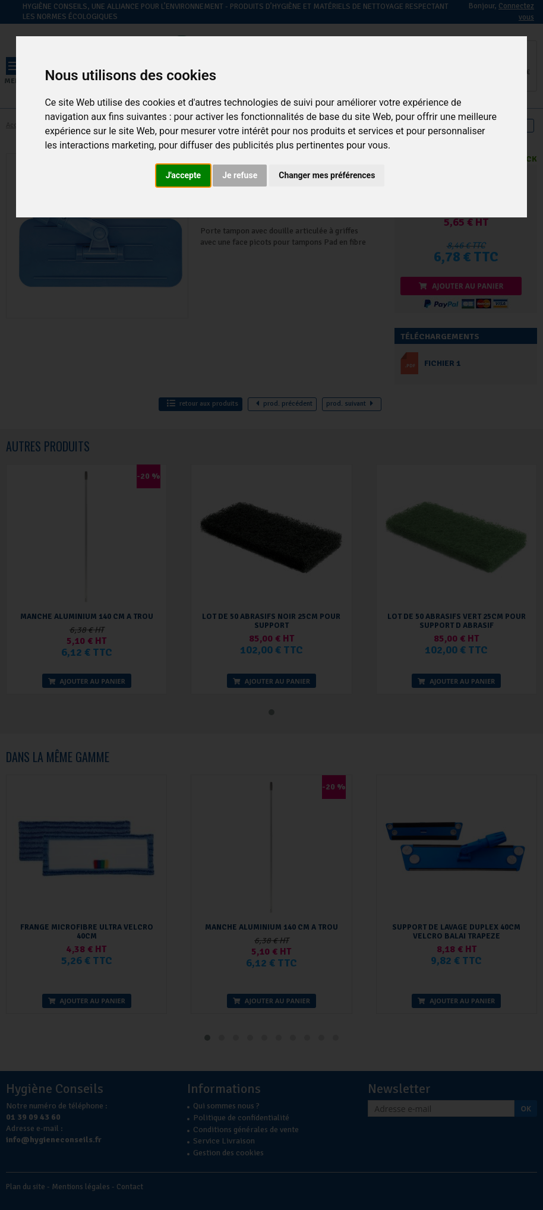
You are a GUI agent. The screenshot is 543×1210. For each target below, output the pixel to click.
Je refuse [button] (239, 175)
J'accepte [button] (183, 175)
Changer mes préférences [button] (327, 175)
